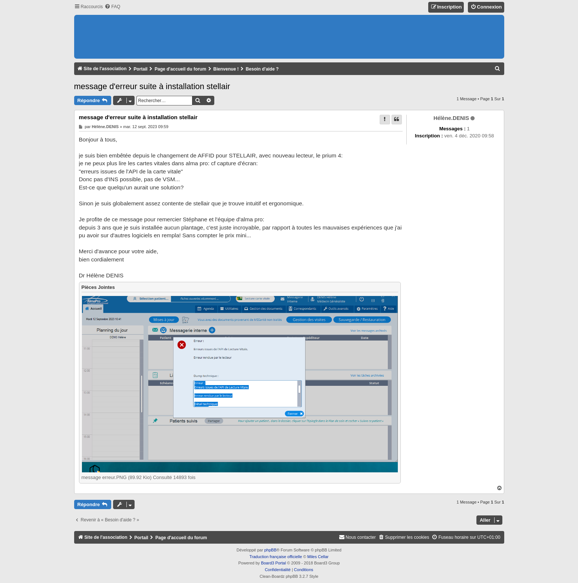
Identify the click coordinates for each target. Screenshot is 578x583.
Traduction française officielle (276, 556)
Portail (140, 69)
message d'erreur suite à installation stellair (152, 86)
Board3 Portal (273, 563)
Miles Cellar (317, 556)
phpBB (270, 550)
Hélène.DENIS (451, 118)
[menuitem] (112, 7)
